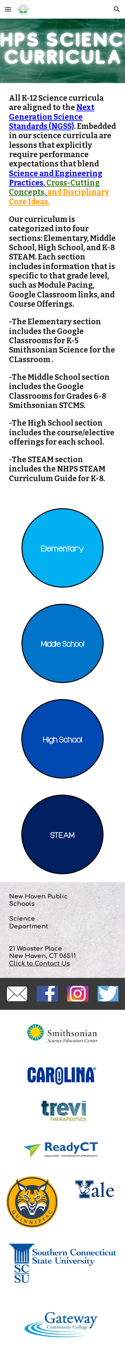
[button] (8, 9)
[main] (62, 291)
